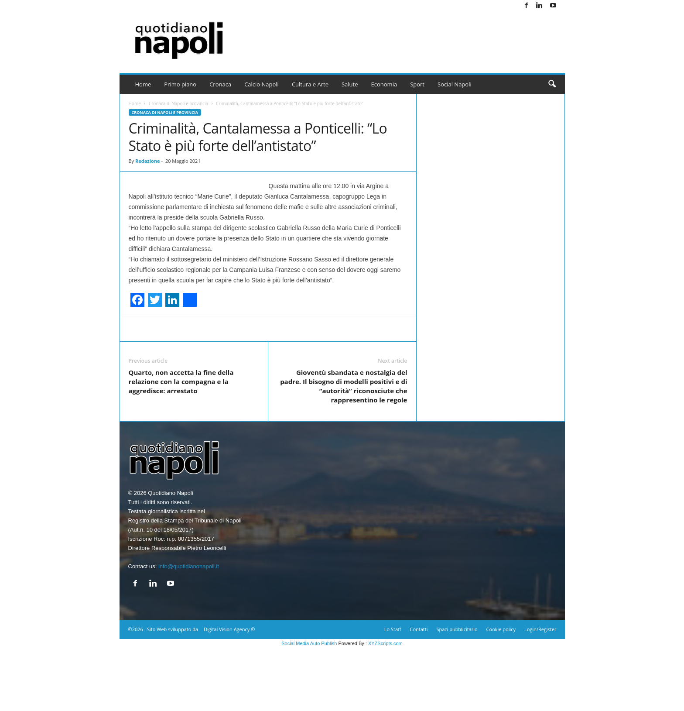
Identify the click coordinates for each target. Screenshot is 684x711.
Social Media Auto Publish (309, 706)
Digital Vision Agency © (229, 692)
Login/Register (540, 692)
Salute (350, 84)
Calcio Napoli (261, 84)
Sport (417, 84)
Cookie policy (501, 692)
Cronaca (220, 84)
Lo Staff (392, 692)
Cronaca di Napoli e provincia (178, 103)
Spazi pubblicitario (456, 692)
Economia (384, 84)
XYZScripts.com (385, 706)
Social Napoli (455, 84)
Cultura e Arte (310, 84)
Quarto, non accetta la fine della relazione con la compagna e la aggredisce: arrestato (181, 444)
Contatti (419, 692)
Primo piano (180, 84)
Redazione (147, 161)
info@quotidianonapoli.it (188, 629)
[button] (551, 84)
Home (143, 84)
